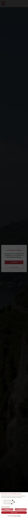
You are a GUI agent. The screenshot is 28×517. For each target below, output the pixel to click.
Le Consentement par (14, 515)
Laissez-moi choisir (14, 512)
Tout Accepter (20, 509)
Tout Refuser (7, 509)
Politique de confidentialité (5, 506)
